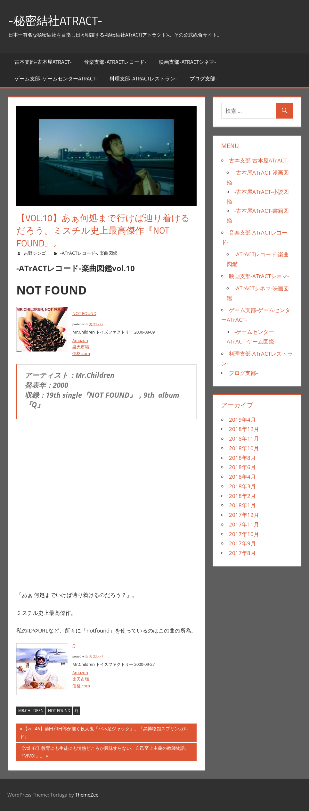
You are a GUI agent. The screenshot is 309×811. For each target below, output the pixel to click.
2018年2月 (242, 496)
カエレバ (96, 324)
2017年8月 (242, 553)
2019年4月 (242, 419)
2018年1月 (242, 505)
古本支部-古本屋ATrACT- (43, 62)
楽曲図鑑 (109, 253)
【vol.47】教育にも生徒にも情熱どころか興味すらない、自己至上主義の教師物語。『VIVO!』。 (104, 752)
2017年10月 (244, 534)
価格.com (81, 353)
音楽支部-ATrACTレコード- (115, 62)
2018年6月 (242, 467)
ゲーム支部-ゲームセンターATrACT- (55, 78)
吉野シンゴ (35, 253)
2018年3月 (242, 486)
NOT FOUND (84, 313)
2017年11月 (244, 524)
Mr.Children (31, 710)
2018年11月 (244, 438)
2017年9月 (242, 543)
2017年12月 (244, 514)
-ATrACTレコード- (78, 253)
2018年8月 (242, 457)
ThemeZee (86, 794)
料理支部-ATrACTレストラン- (143, 78)
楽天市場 (80, 347)
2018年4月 (242, 476)
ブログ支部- (203, 78)
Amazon (80, 340)
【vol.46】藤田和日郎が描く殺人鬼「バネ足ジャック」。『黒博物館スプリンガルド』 (104, 733)
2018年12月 (244, 429)
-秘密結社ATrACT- (55, 20)
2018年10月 (244, 448)
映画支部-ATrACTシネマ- (187, 62)
